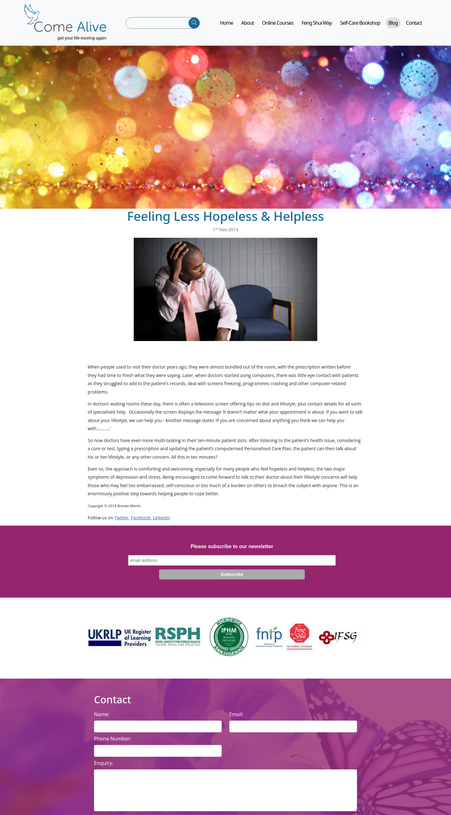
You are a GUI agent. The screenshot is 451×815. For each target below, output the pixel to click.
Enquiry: (103, 767)
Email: (236, 718)
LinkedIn (161, 522)
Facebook (140, 522)
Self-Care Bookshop (360, 25)
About (247, 25)
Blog (393, 25)
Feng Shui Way (317, 25)
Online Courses (277, 25)
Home (226, 25)
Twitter (121, 522)
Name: (101, 718)
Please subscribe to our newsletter (231, 550)
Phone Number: (112, 743)
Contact (414, 25)
